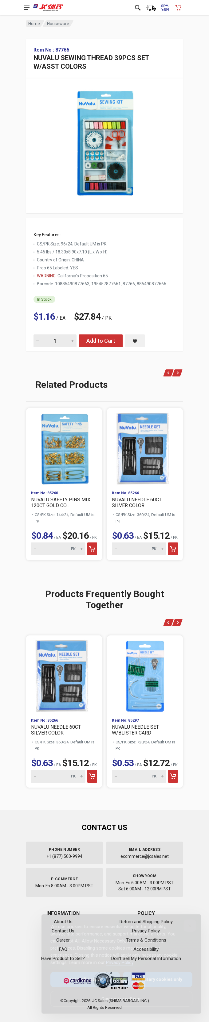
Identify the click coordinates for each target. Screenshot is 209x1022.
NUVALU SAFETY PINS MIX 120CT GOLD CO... (60, 502)
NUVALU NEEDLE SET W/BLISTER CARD (135, 730)
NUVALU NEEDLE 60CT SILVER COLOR (137, 502)
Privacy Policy (114, 962)
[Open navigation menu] (27, 7)
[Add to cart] (92, 548)
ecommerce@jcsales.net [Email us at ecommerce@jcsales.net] (144, 856)
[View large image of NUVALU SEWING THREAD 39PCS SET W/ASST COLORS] (104, 141)
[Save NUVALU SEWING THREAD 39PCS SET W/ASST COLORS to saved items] (135, 340)
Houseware (58, 23)
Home (34, 23)
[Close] (185, 926)
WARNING (46, 275)
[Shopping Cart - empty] (178, 7)
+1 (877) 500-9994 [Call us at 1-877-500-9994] (64, 856)
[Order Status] (151, 7)
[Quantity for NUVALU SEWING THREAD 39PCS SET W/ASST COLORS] (55, 340)
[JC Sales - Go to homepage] (48, 7)
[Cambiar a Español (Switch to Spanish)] (165, 7)
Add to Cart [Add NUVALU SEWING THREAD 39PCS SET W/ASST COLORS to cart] (100, 340)
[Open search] (137, 7)
